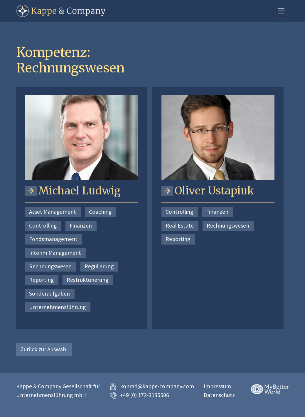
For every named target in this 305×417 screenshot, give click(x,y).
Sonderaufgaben (49, 293)
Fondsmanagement (53, 239)
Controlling (43, 225)
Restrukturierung (87, 279)
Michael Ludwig (79, 190)
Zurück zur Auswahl (44, 349)
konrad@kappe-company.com (157, 386)
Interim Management (55, 252)
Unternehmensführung (57, 307)
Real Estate (180, 225)
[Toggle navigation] (281, 11)
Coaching (100, 211)
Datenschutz (219, 395)
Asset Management (52, 211)
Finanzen (81, 225)
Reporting (41, 279)
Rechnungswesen (50, 266)
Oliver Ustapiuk (214, 190)
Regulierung (99, 266)
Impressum (217, 386)
